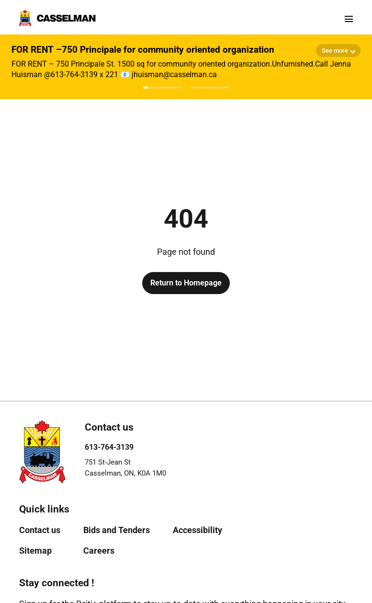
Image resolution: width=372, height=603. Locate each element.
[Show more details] (338, 50)
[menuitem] (39, 529)
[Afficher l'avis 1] (162, 87)
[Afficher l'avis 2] (210, 87)
